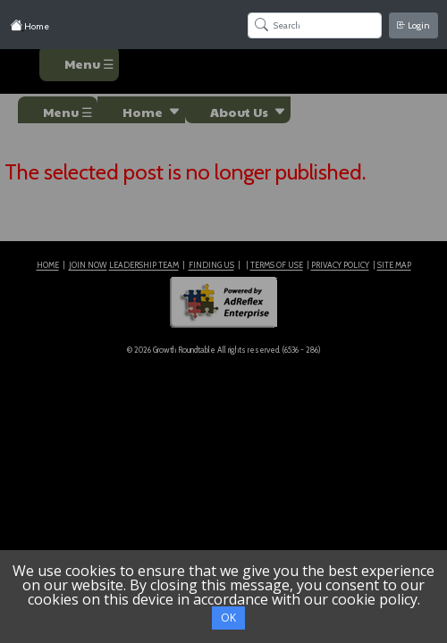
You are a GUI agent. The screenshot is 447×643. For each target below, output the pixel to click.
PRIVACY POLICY (340, 265)
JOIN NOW (88, 265)
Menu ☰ (89, 63)
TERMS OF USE (276, 265)
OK (228, 617)
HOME (48, 265)
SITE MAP (394, 265)
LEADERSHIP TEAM (144, 265)
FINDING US (211, 265)
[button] (141, 109)
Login (413, 25)
